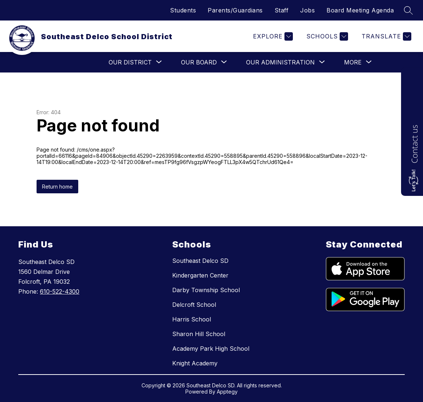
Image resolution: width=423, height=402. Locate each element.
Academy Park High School (210, 348)
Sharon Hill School (198, 334)
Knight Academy (195, 363)
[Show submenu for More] (353, 62)
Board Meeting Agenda (360, 10)
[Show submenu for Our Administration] (280, 62)
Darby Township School (206, 290)
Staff (282, 10)
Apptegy (227, 391)
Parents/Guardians (235, 10)
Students (183, 10)
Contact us (414, 144)
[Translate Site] (385, 36)
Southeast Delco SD (200, 260)
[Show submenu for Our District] (130, 62)
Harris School (191, 319)
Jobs (307, 10)
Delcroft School (194, 304)
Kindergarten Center (200, 275)
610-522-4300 (59, 291)
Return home (57, 186)
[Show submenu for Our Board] (199, 62)
